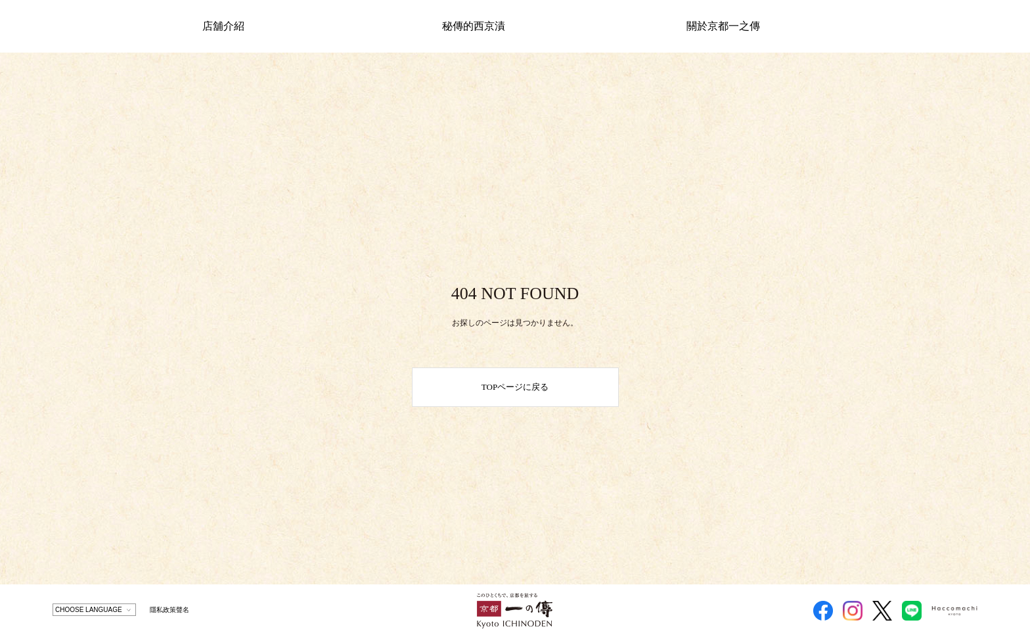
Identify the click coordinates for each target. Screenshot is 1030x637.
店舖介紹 (223, 26)
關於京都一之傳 (723, 26)
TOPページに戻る (515, 387)
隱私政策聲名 (169, 609)
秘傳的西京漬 (473, 26)
